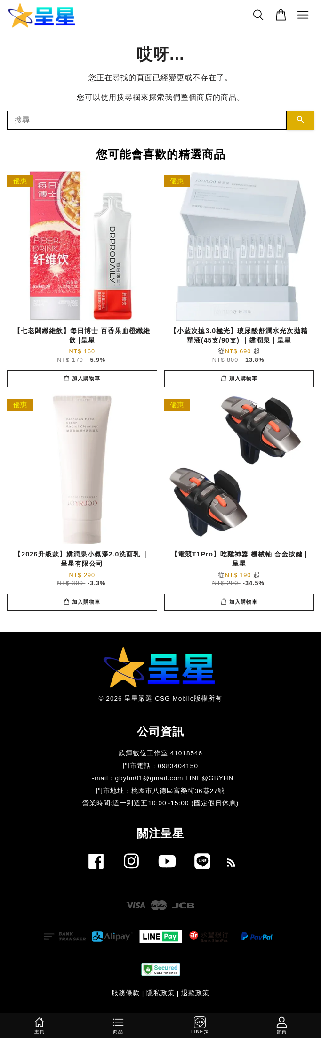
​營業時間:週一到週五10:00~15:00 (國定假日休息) (160, 803)
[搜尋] (147, 120)
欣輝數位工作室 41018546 (160, 753)
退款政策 (195, 993)
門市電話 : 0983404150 (160, 765)
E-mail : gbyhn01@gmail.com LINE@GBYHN (161, 778)
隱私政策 (160, 993)
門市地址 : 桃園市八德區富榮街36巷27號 (160, 790)
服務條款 (126, 993)
